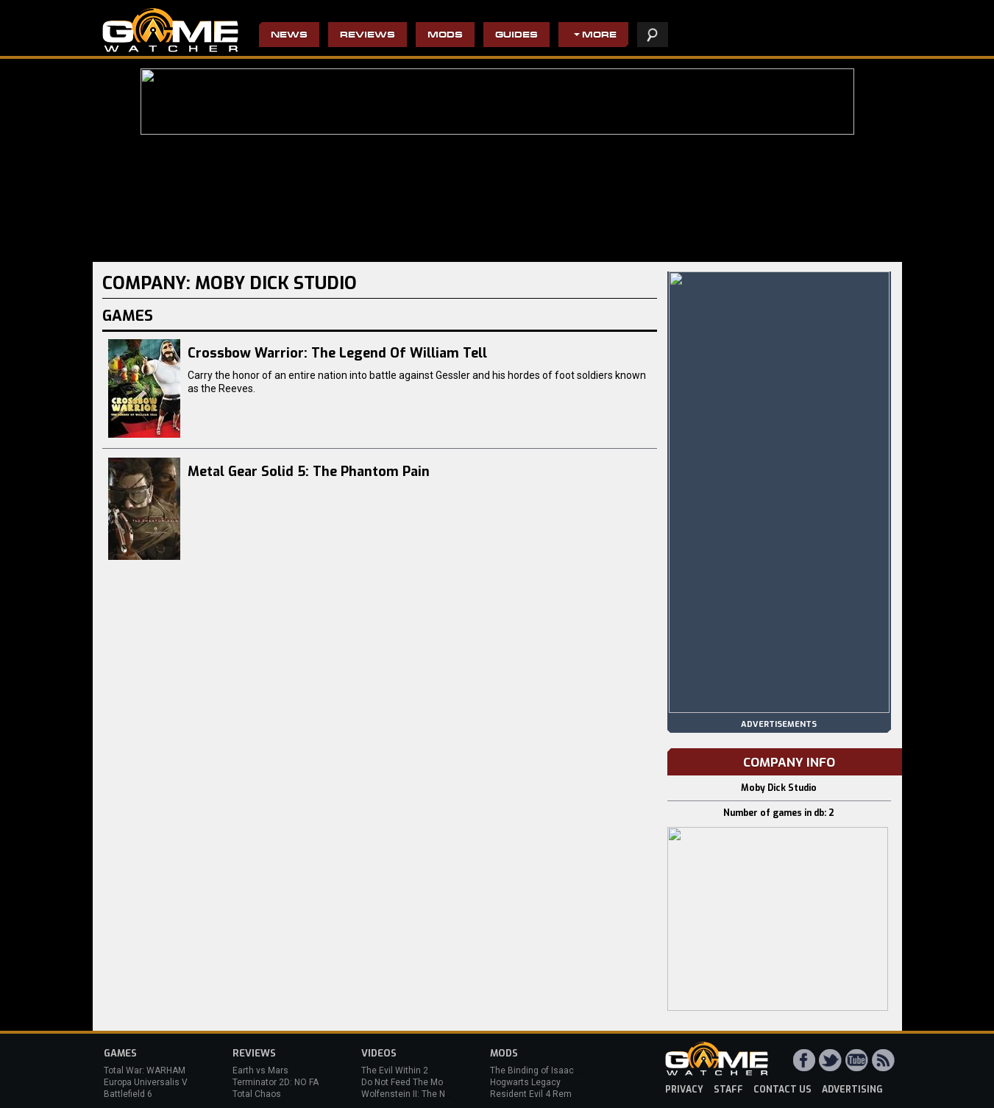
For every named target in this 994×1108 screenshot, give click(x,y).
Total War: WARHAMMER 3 (157, 1070)
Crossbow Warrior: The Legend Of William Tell (337, 353)
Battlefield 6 (128, 1094)
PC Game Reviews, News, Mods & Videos (170, 30)
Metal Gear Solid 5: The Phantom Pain (309, 471)
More (599, 36)
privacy (684, 1089)
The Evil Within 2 (394, 1070)
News (289, 36)
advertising (852, 1089)
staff (728, 1089)
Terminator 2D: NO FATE (280, 1082)
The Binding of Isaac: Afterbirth (553, 1070)
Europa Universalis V (146, 1082)
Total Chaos (256, 1094)
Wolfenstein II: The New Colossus (429, 1094)
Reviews (367, 36)
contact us (782, 1089)
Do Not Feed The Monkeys (414, 1082)
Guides (516, 36)
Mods (445, 36)
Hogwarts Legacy (525, 1082)
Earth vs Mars (260, 1070)
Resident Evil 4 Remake (538, 1094)
